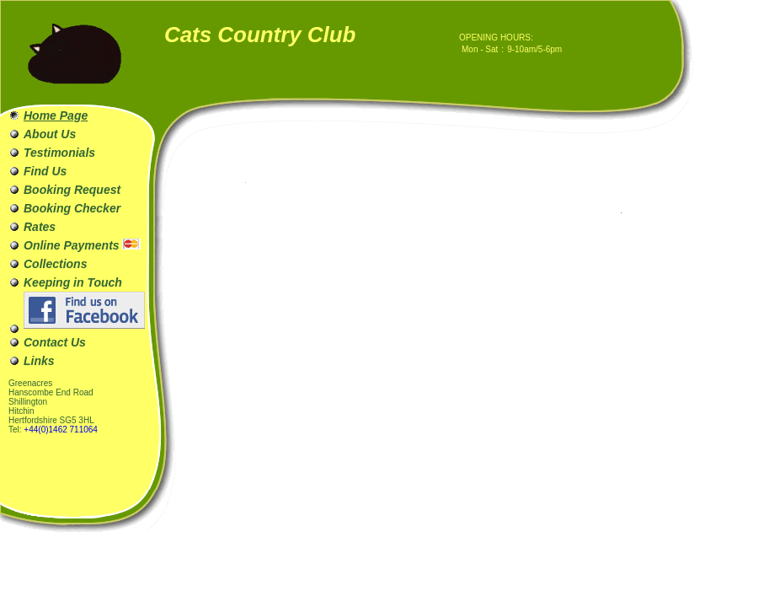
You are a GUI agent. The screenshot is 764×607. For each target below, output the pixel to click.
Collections (55, 264)
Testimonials (59, 152)
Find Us (45, 171)
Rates (40, 227)
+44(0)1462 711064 (61, 429)
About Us (50, 134)
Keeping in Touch (73, 282)
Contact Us (55, 342)
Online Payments (82, 245)
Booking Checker (72, 208)
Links (39, 361)
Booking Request (72, 189)
